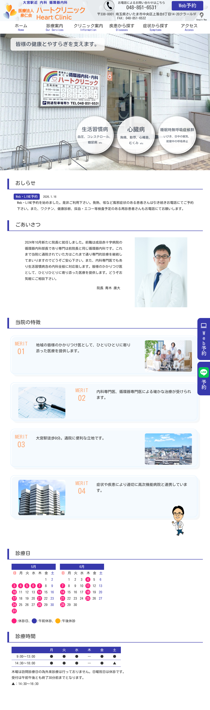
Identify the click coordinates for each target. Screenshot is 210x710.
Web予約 (187, 5)
